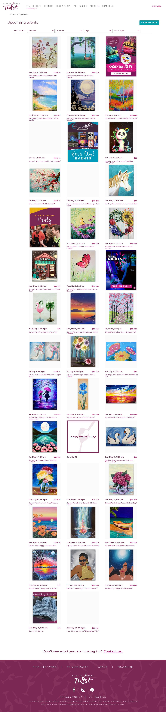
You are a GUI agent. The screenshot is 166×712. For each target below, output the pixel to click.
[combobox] (41, 31)
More (93, 6)
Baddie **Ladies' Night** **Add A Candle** (82, 588)
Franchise (108, 6)
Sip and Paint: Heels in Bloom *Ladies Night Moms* (45, 375)
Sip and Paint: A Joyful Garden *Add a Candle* (80, 247)
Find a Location (45, 667)
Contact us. (113, 651)
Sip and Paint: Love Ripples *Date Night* (120, 417)
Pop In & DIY (80, 6)
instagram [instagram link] (83, 690)
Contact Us (97, 697)
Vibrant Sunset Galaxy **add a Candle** (43, 588)
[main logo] (11, 3)
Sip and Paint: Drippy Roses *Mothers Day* (121, 503)
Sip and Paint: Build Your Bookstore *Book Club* (44, 290)
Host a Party (63, 6)
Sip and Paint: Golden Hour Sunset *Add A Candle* (82, 333)
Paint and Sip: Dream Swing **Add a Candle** (80, 76)
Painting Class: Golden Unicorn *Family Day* (121, 204)
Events (48, 6)
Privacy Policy (71, 697)
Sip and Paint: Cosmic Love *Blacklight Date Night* (83, 204)
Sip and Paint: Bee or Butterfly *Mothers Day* (81, 504)
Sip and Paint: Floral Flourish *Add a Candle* (45, 161)
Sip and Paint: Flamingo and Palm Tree (43, 332)
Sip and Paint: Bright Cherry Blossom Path (120, 332)
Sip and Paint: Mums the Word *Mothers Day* (43, 504)
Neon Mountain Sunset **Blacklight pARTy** (83, 631)
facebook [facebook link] (74, 690)
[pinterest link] (92, 690)
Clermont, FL (31, 9)
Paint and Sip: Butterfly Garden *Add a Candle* (43, 76)
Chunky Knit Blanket (36, 631)
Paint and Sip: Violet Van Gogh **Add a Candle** (81, 119)
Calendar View (149, 23)
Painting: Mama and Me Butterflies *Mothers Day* (121, 375)
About (103, 667)
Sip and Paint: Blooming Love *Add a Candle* (118, 247)
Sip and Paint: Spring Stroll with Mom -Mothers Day (43, 418)
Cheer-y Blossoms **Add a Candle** (42, 204)
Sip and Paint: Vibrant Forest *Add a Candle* (121, 118)
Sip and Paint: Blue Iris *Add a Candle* (81, 417)
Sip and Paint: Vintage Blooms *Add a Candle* (81, 375)
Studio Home (33, 6)
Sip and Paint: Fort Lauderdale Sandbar (120, 546)
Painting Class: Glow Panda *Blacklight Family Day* (119, 162)
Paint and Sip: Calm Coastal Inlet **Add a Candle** (43, 119)
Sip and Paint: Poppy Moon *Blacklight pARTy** (43, 461)
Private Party (77, 667)
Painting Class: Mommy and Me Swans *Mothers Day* (119, 461)
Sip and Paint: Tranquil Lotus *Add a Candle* (83, 546)
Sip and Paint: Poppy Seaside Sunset (42, 546)
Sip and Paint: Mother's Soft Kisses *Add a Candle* (82, 290)
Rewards (157, 6)
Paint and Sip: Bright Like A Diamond (118, 588)
